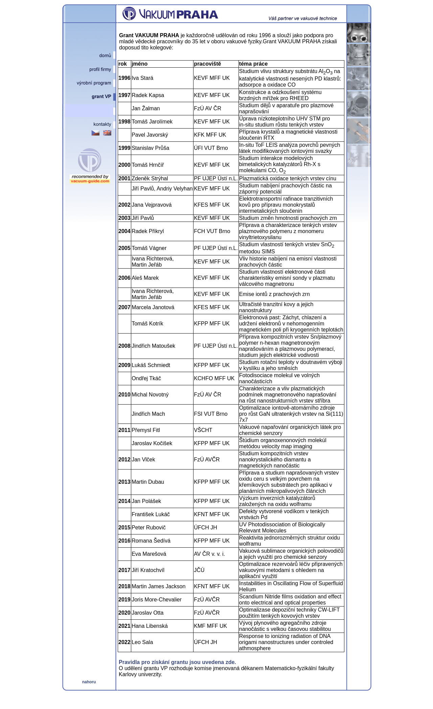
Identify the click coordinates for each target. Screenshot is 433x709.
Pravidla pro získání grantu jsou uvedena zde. (177, 662)
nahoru (89, 682)
